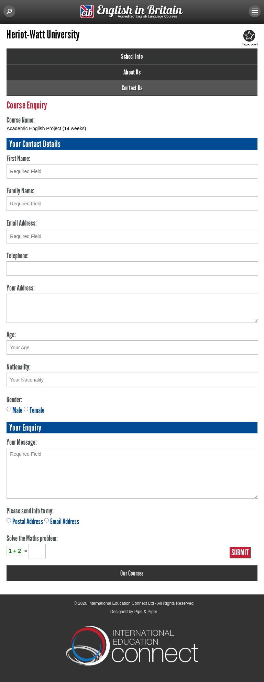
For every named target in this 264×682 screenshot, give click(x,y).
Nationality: (19, 367)
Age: (11, 334)
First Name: (18, 158)
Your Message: (22, 442)
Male (17, 410)
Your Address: (21, 288)
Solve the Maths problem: (32, 538)
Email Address (64, 521)
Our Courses (131, 573)
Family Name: (20, 190)
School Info (132, 56)
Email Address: (22, 223)
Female (37, 410)
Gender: (14, 399)
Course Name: (21, 120)
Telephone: (18, 255)
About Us (132, 72)
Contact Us (132, 88)
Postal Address (27, 521)
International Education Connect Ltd (121, 603)
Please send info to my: (30, 510)
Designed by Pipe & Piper (133, 611)
